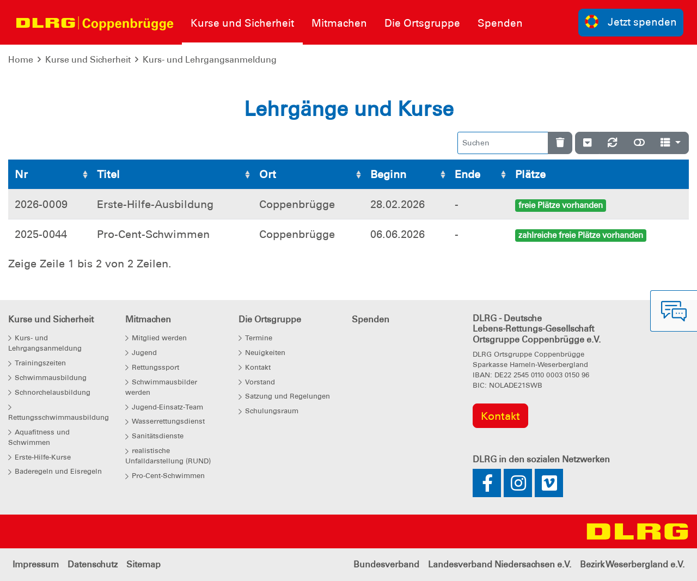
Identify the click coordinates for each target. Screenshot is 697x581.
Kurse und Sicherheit (88, 59)
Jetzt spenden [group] (631, 21)
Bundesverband (386, 564)
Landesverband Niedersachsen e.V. (499, 564)
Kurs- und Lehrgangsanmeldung (210, 59)
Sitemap (143, 564)
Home (20, 59)
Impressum (36, 564)
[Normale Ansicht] (639, 143)
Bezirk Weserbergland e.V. (632, 564)
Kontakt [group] (500, 416)
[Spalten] (670, 143)
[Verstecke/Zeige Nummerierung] (587, 143)
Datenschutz (93, 564)
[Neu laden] (613, 143)
